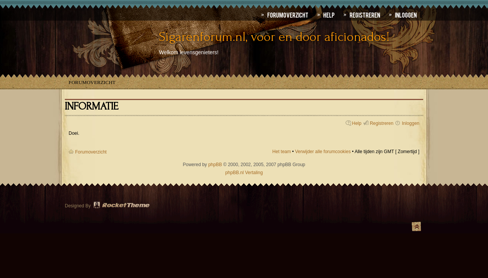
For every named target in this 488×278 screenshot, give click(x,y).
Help (356, 123)
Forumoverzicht (92, 82)
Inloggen (410, 123)
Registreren (381, 123)
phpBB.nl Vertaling (244, 172)
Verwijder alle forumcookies (323, 151)
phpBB (215, 164)
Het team (281, 151)
